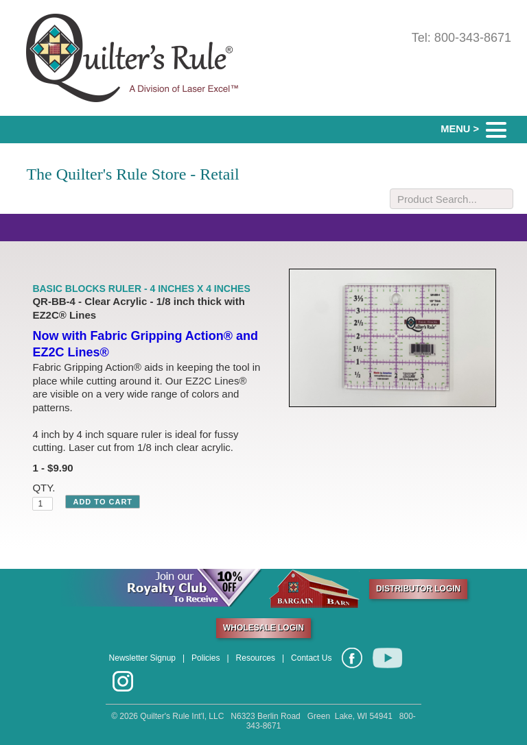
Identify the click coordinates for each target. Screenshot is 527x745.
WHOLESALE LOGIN (263, 628)
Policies (205, 658)
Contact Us (311, 658)
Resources (255, 658)
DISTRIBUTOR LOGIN (418, 589)
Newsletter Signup (142, 658)
